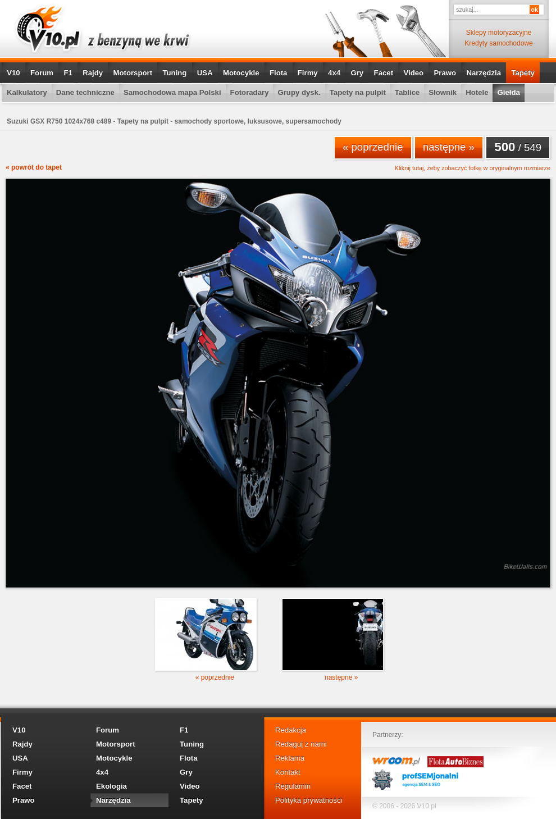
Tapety (523, 73)
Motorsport (133, 73)
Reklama (289, 758)
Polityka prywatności (308, 800)
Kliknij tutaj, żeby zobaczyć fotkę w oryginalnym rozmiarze (472, 168)
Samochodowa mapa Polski (172, 92)
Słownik (443, 92)
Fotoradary (249, 92)
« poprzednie (373, 147)
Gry (356, 73)
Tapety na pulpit (358, 92)
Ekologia (111, 786)
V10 (13, 73)
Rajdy (93, 73)
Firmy (308, 73)
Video (413, 73)
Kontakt (287, 772)
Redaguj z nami (301, 744)
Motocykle (241, 73)
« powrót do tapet (34, 167)
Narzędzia (483, 73)
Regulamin (293, 786)
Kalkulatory (27, 92)
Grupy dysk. (298, 92)
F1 (67, 73)
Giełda (508, 92)
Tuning (174, 73)
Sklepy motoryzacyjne (499, 33)
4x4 (334, 73)
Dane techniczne (85, 92)
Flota (279, 73)
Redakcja (290, 730)
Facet (383, 73)
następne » (449, 147)
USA (205, 73)
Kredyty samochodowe (498, 43)
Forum (41, 73)
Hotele (477, 92)
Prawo (445, 73)
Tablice (407, 92)
